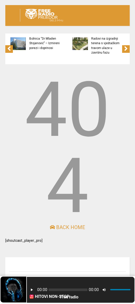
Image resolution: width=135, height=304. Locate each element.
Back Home (67, 227)
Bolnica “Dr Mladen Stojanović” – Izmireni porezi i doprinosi (47, 43)
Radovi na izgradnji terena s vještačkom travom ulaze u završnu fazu (108, 45)
